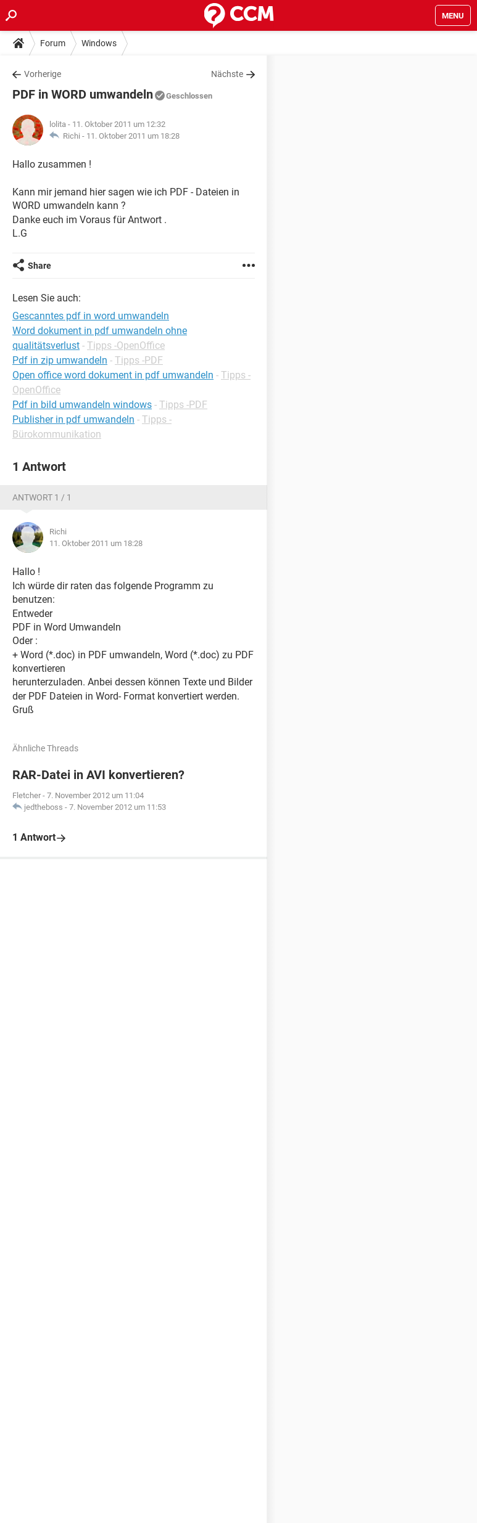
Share (39, 266)
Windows (99, 43)
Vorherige (42, 74)
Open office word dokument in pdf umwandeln (113, 375)
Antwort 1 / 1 (42, 497)
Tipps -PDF (139, 360)
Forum (52, 43)
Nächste (227, 74)
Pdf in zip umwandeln (59, 360)
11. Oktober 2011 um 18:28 (133, 136)
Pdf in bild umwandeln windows (82, 404)
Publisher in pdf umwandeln (73, 419)
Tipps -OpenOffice (126, 345)
